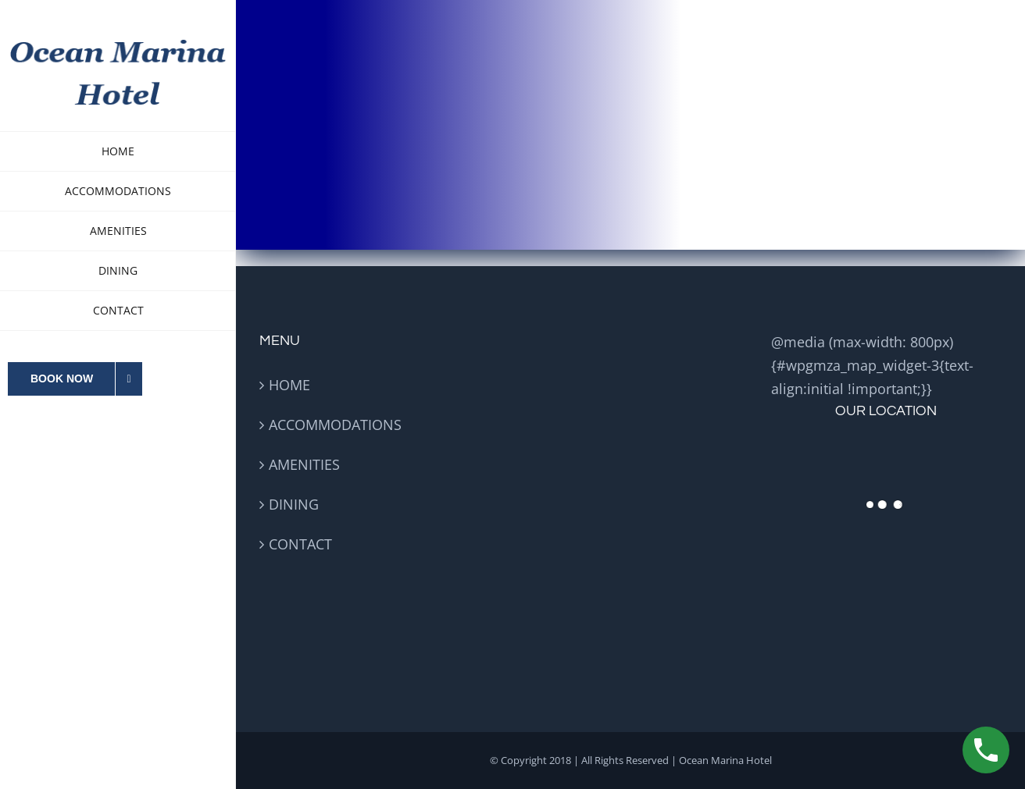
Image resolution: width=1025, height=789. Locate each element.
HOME (289, 384)
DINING (294, 504)
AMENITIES (304, 464)
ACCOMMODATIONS (335, 424)
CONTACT (300, 544)
